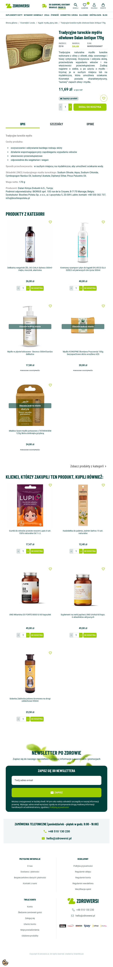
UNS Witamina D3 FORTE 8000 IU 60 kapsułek (30, 614)
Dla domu (83, 15)
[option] (30, 51)
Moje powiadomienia (29, 930)
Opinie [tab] (90, 124)
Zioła (46, 15)
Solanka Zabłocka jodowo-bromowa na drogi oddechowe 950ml (30, 699)
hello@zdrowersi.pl (85, 915)
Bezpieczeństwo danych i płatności (30, 877)
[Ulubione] (84, 5)
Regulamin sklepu (83, 872)
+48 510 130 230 (85, 909)
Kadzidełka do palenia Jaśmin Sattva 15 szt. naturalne (83, 532)
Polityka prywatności (83, 866)
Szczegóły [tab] (56, 124)
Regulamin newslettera (83, 883)
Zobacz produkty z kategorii (88, 466)
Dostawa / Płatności (30, 872)
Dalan (75, 46)
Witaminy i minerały (33, 15)
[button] (75, 5)
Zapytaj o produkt (68, 98)
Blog (105, 15)
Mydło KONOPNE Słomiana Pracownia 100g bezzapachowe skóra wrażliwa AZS (83, 352)
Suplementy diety (14, 15)
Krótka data (95, 15)
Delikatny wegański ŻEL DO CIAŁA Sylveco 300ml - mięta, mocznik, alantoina (30, 268)
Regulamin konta (83, 877)
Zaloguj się (30, 918)
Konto (30, 906)
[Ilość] (65, 107)
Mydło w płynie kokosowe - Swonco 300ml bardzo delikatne (30, 352)
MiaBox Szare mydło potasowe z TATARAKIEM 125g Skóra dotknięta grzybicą (30, 432)
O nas (30, 866)
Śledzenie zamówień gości (30, 912)
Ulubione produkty (30, 936)
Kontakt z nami (30, 883)
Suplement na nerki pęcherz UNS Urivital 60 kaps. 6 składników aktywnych (83, 615)
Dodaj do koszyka (90, 107)
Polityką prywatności (59, 807)
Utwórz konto (30, 924)
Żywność (55, 15)
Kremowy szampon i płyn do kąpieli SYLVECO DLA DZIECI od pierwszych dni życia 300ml (83, 268)
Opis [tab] (22, 124)
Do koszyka (37, 288)
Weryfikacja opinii (83, 889)
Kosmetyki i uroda (69, 15)
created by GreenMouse (74, 954)
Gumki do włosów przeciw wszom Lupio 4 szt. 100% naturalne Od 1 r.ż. (30, 532)
